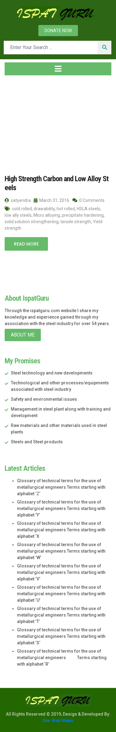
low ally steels (18, 215)
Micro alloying (46, 215)
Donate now (58, 30)
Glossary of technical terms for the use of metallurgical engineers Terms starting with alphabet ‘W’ (61, 551)
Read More (26, 244)
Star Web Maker (58, 720)
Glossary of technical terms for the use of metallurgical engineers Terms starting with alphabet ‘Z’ (61, 487)
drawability (44, 208)
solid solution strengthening (31, 221)
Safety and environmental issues (44, 399)
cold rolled (22, 208)
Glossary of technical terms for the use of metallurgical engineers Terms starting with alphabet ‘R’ (62, 658)
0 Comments (88, 200)
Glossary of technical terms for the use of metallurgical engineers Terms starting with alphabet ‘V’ (61, 572)
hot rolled (66, 208)
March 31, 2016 (51, 200)
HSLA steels (88, 208)
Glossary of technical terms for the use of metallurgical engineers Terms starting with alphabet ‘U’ (61, 594)
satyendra (18, 200)
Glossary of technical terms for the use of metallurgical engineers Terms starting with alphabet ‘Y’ (61, 508)
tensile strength (75, 221)
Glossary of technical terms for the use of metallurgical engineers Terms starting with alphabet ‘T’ (61, 615)
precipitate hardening (83, 215)
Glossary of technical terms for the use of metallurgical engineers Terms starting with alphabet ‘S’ (61, 636)
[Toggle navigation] (58, 68)
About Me (23, 335)
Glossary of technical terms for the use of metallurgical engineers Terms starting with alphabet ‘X (61, 530)
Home (14, 117)
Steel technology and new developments (51, 372)
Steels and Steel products (37, 441)
